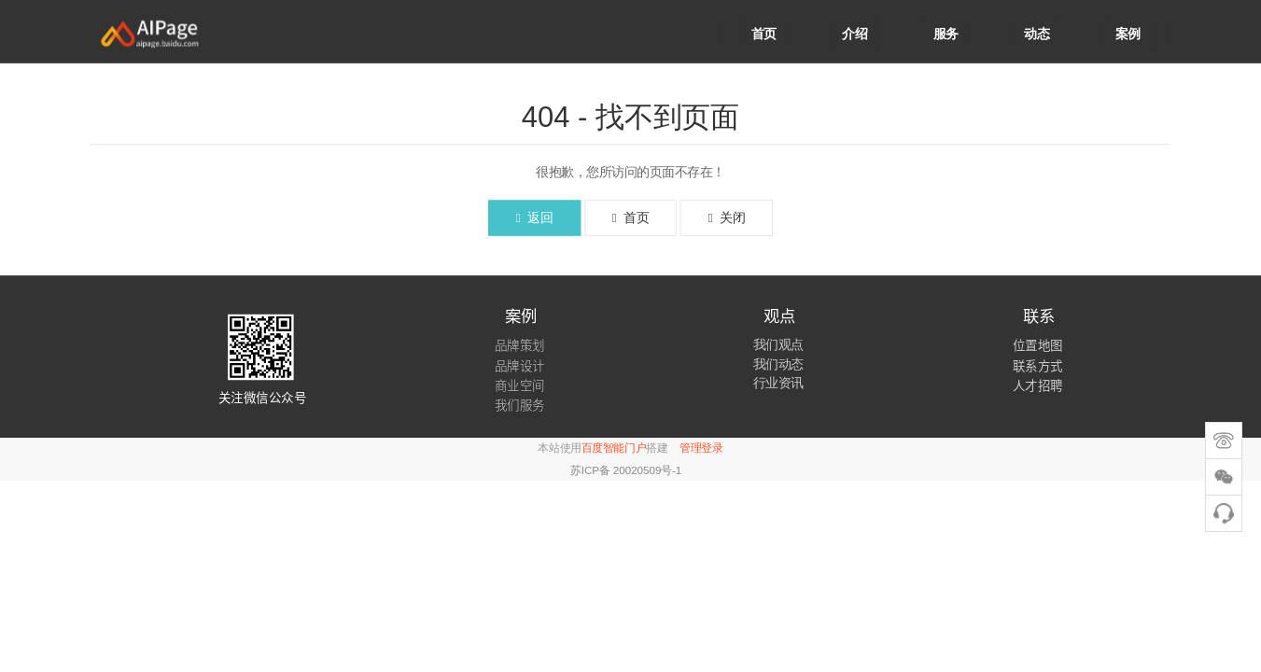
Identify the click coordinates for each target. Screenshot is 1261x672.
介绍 (854, 33)
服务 (946, 33)
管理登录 (701, 448)
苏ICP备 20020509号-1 (625, 470)
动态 (1036, 33)
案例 (1128, 33)
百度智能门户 (613, 448)
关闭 (726, 218)
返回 (534, 218)
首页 (764, 33)
